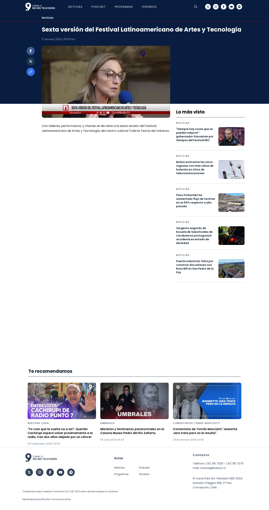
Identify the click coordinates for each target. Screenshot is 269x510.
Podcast (98, 7)
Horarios (149, 7)
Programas (124, 7)
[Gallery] (134, 414)
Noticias (75, 7)
